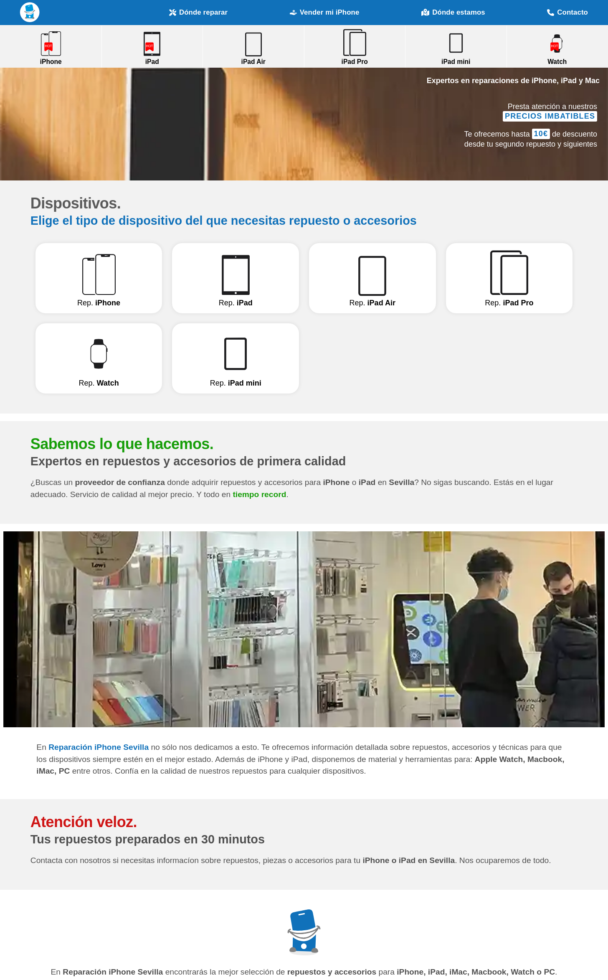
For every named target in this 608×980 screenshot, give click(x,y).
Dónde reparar (198, 12)
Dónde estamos (453, 12)
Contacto (567, 12)
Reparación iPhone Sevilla (30, 12)
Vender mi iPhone (325, 12)
